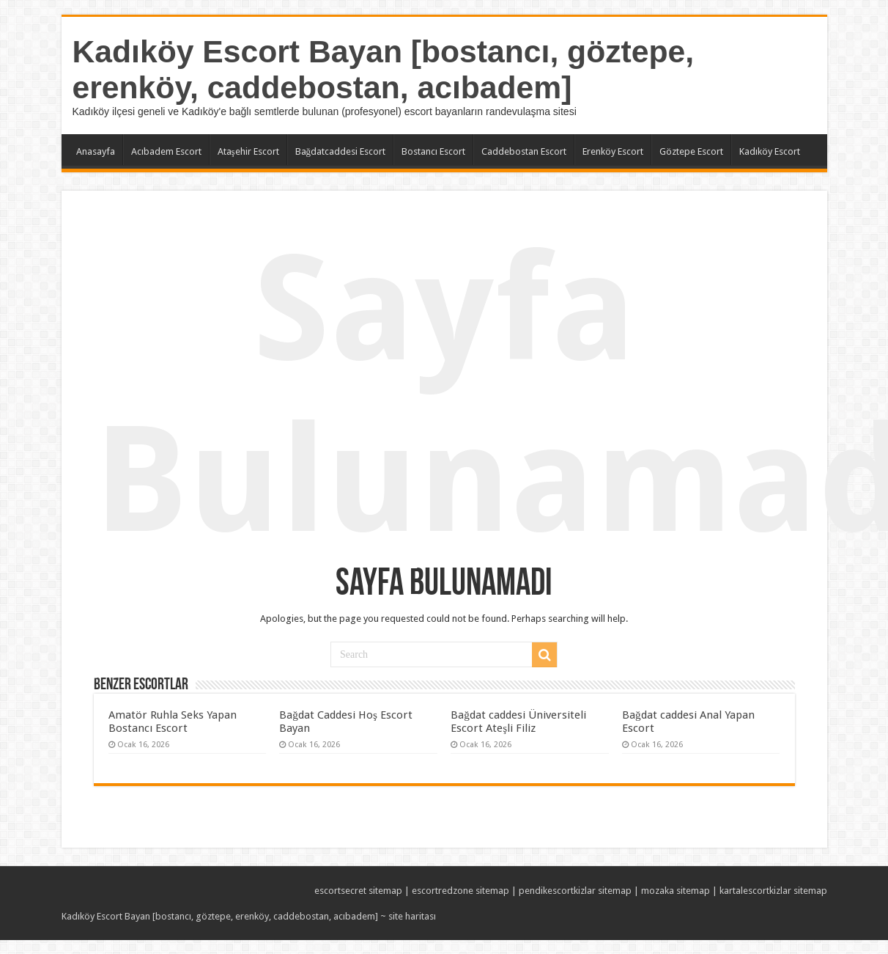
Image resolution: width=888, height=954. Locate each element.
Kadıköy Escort (769, 151)
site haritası (412, 916)
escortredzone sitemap (460, 890)
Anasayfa (95, 151)
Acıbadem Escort (166, 151)
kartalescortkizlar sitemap (773, 890)
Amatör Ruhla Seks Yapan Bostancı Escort (172, 721)
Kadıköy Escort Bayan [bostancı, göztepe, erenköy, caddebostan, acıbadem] (384, 69)
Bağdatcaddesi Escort (340, 151)
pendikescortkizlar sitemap (575, 890)
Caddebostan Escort (523, 151)
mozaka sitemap (675, 890)
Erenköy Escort (612, 151)
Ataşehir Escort (248, 151)
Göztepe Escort (691, 151)
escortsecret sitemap (358, 890)
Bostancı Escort (433, 151)
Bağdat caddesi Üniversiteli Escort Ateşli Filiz (518, 721)
